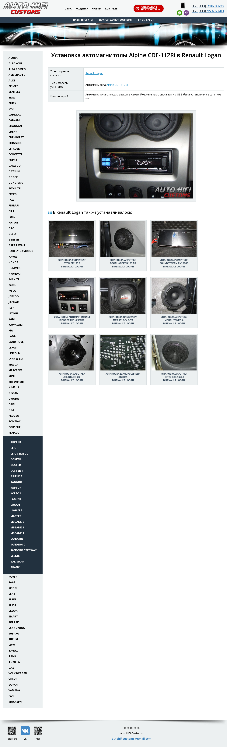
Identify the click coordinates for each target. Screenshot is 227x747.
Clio (13, 448)
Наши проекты (83, 19)
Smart (13, 616)
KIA (11, 330)
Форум (96, 8)
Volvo (13, 679)
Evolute (15, 188)
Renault (15, 432)
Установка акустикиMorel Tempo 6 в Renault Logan (174, 320)
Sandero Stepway (23, 550)
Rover (13, 576)
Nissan (13, 393)
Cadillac (15, 114)
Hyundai (14, 273)
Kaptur (15, 487)
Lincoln (14, 353)
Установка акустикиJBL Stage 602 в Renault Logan (71, 377)
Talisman (17, 561)
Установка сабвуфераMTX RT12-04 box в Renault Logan (123, 320)
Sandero (16, 539)
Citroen (14, 148)
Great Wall (17, 245)
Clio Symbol (19, 453)
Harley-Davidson (21, 251)
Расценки (81, 8)
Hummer (14, 268)
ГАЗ (11, 696)
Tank (12, 656)
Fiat (11, 211)
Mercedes (15, 370)
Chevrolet (16, 137)
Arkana (16, 442)
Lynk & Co (16, 359)
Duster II (16, 470)
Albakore (16, 63)
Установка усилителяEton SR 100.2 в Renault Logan (72, 263)
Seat (12, 593)
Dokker (15, 459)
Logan (15, 504)
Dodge (13, 177)
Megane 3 (17, 527)
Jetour (14, 313)
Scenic (15, 556)
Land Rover (17, 342)
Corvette (16, 154)
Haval (13, 256)
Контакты (111, 8)
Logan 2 (16, 510)
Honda (13, 262)
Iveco (12, 290)
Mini (12, 376)
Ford (12, 217)
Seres (12, 599)
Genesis (14, 239)
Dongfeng (16, 182)
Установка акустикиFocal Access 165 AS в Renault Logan (123, 263)
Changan (15, 126)
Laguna (16, 499)
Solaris (14, 622)
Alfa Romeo (17, 69)
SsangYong (17, 628)
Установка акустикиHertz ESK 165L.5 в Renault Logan (174, 377)
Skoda (13, 611)
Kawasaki (16, 325)
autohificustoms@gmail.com (131, 738)
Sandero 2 (17, 544)
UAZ (11, 667)
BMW (12, 97)
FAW (11, 200)
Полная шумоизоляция (115, 19)
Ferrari (14, 205)
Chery (13, 131)
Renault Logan (94, 73)
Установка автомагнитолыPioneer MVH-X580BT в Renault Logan (72, 320)
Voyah (13, 684)
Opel (12, 404)
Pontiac (15, 421)
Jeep (11, 307)
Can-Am (14, 120)
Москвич (15, 701)
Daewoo (15, 165)
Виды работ (146, 19)
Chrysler (15, 143)
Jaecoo (14, 296)
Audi (12, 80)
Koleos (15, 493)
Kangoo (16, 482)
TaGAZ (13, 650)
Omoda (14, 398)
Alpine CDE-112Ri (117, 85)
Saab (12, 582)
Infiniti (14, 279)
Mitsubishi (16, 381)
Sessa (12, 605)
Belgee (13, 86)
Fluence (16, 476)
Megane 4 (17, 533)
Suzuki (13, 639)
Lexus (13, 347)
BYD (11, 109)
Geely (12, 234)
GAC (11, 228)
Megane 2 (17, 522)
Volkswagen (18, 673)
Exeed (13, 194)
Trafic (15, 567)
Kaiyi (12, 319)
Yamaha (14, 690)
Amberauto (17, 75)
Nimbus (14, 387)
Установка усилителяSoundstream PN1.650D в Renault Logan (174, 263)
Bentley (14, 92)
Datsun (14, 171)
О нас (68, 8)
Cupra (13, 160)
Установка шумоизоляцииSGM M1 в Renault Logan (123, 377)
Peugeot (15, 415)
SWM (12, 645)
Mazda (13, 364)
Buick (12, 103)
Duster (15, 465)
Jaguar (14, 302)
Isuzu (12, 285)
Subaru (14, 633)
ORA (11, 410)
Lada (12, 336)
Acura (13, 57)
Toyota (14, 662)
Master (15, 516)
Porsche (15, 427)
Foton (13, 222)
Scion (13, 588)
